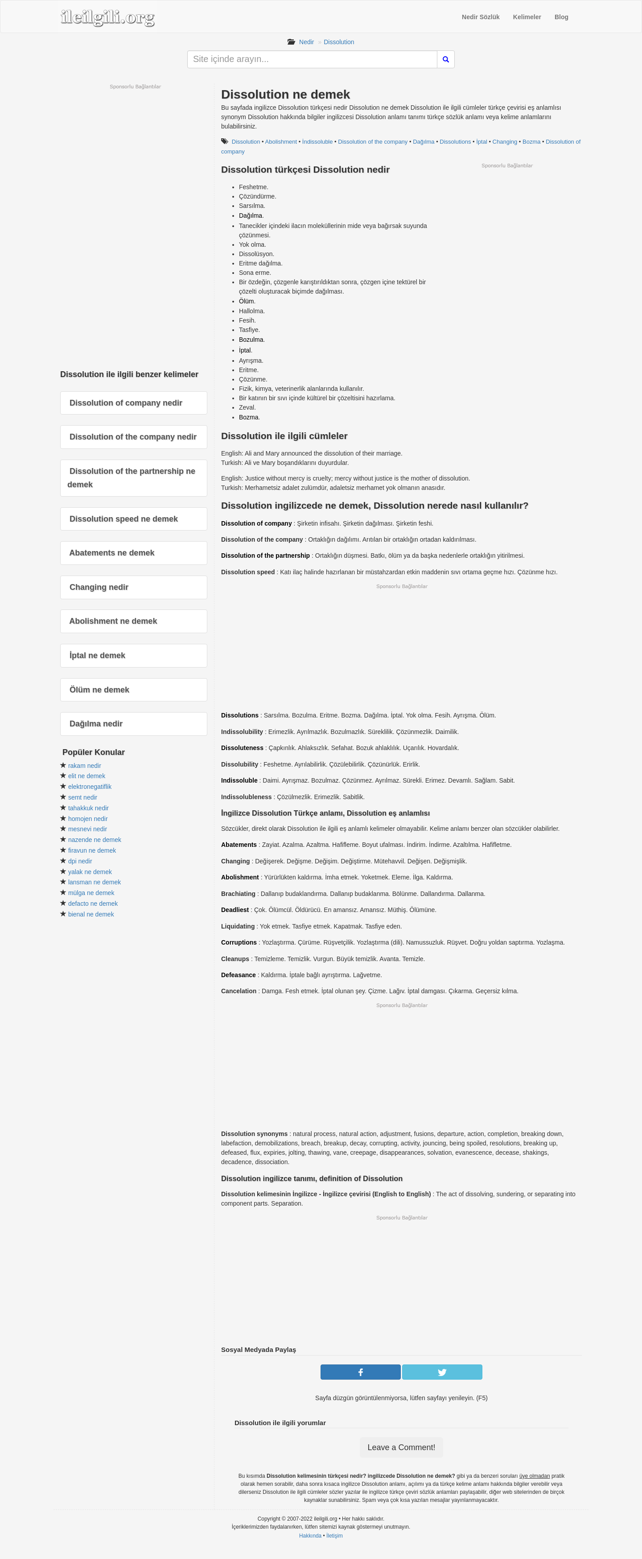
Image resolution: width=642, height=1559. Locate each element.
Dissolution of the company (372, 141)
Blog (561, 17)
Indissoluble (239, 780)
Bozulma (251, 339)
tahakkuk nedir (88, 808)
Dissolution (339, 42)
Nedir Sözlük (481, 17)
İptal (481, 141)
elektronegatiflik (89, 786)
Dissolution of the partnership (265, 555)
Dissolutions (455, 141)
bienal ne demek (91, 914)
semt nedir (82, 797)
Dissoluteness (242, 747)
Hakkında (310, 1536)
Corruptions (239, 942)
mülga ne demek (91, 892)
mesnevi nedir (87, 829)
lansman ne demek (94, 882)
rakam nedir (84, 765)
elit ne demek (86, 776)
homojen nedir (88, 818)
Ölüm (246, 301)
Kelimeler (527, 17)
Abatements (239, 844)
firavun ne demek (92, 850)
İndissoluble (317, 141)
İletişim (334, 1536)
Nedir (306, 42)
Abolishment (281, 141)
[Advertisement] (507, 231)
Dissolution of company (256, 523)
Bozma (531, 141)
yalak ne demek (90, 871)
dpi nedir (80, 861)
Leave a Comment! (401, 1447)
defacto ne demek (93, 903)
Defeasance (238, 975)
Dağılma (423, 141)
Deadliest (235, 909)
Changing (505, 141)
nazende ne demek (94, 839)
